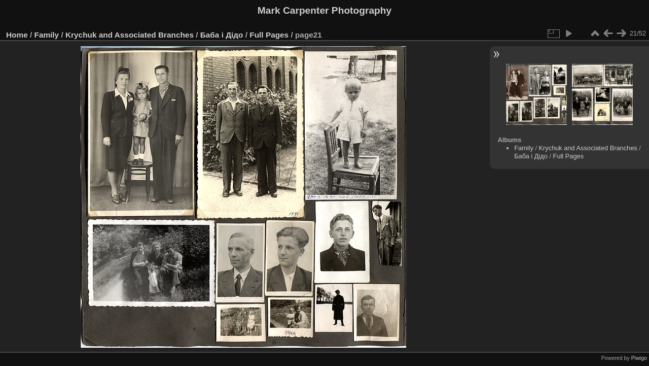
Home (17, 34)
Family (46, 34)
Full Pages (269, 34)
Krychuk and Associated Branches (129, 34)
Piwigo (639, 358)
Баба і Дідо (221, 34)
